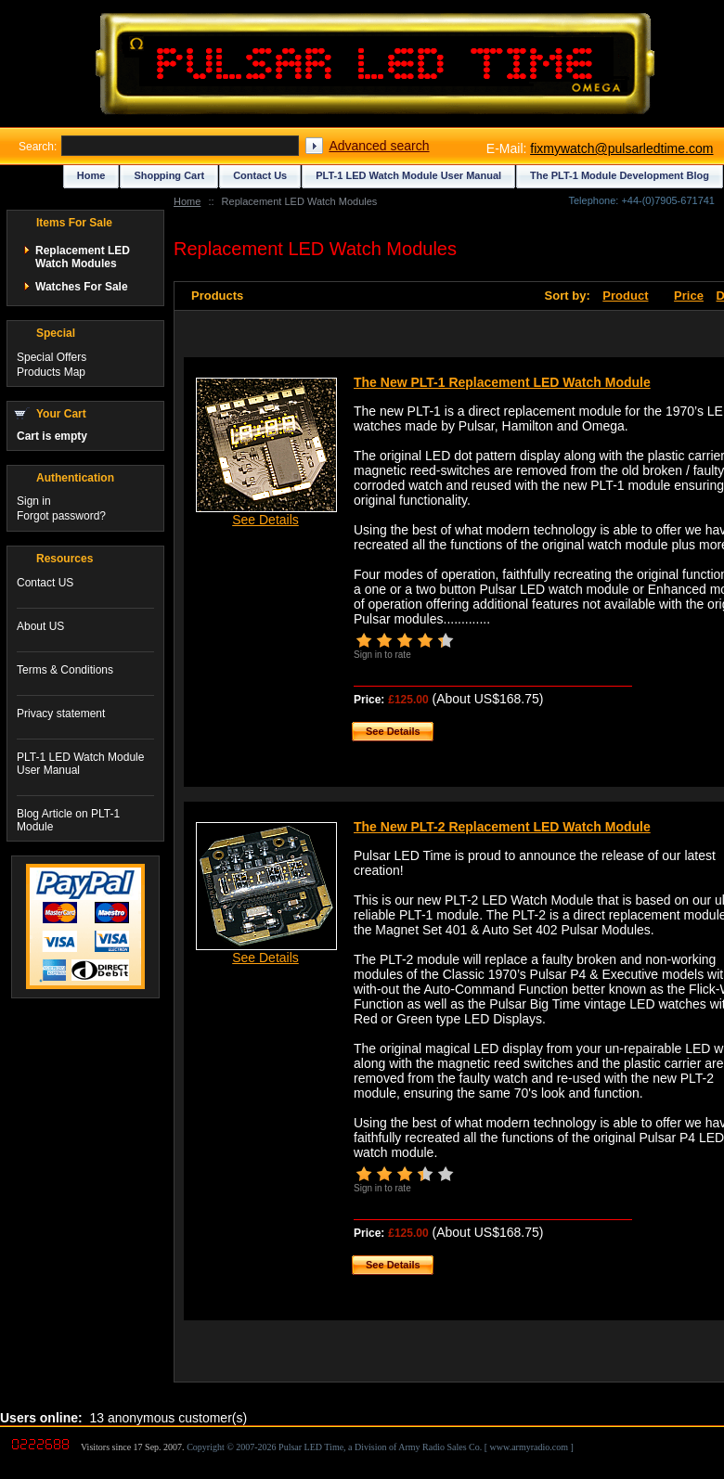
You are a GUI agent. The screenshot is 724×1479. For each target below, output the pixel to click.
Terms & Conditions (65, 669)
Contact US (45, 582)
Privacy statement (61, 713)
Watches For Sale (81, 286)
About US (40, 626)
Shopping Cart (169, 175)
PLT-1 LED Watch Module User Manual (408, 175)
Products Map (51, 372)
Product (625, 295)
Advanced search (379, 145)
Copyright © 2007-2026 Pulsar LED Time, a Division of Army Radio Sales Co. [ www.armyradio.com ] (380, 1447)
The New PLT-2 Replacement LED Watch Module (502, 826)
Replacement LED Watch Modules (82, 257)
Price (689, 295)
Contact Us (260, 175)
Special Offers (51, 357)
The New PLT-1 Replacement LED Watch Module (502, 382)
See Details (265, 519)
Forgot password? (61, 515)
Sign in (34, 501)
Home (187, 201)
